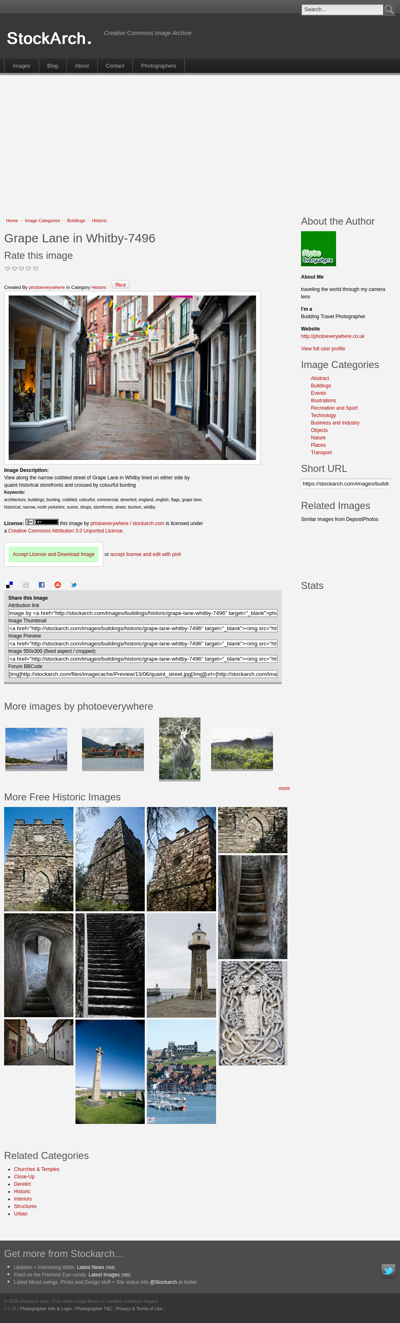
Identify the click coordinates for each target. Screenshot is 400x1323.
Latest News (90, 1267)
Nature (318, 438)
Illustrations (323, 400)
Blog (52, 66)
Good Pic (21, 268)
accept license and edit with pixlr (145, 554)
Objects (319, 430)
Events (318, 393)
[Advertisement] (158, 141)
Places (318, 445)
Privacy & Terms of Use (139, 1308)
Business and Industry (335, 423)
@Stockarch (163, 1282)
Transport (321, 452)
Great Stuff (28, 268)
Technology (323, 415)
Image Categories (42, 220)
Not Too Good (7, 268)
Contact (115, 66)
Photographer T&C (94, 1308)
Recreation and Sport (334, 408)
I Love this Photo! (35, 268)
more (284, 788)
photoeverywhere (47, 287)
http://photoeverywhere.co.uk (333, 336)
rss (110, 1267)
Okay (14, 268)
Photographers (158, 66)
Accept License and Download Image (53, 554)
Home (12, 220)
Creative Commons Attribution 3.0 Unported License (65, 531)
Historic (99, 220)
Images (22, 66)
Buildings (76, 220)
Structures (25, 1206)
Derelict (22, 1184)
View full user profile (323, 349)
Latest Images (104, 1275)
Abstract (320, 378)
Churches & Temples (37, 1169)
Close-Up (24, 1177)
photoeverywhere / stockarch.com (127, 523)
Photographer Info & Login (46, 1308)
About (82, 66)
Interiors (23, 1199)
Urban (21, 1214)
